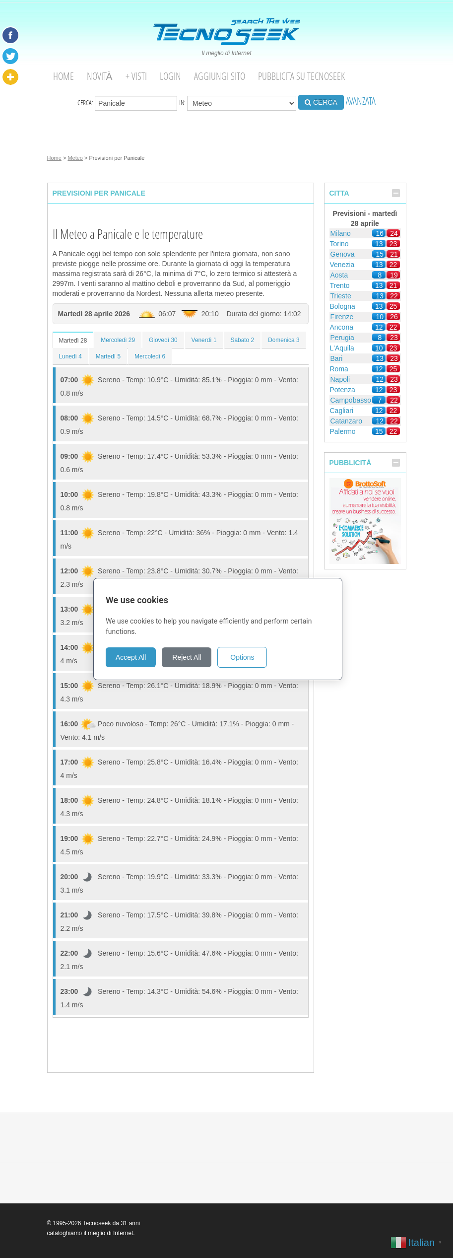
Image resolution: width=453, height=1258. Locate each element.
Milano (340, 233)
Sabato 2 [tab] (243, 340)
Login (170, 76)
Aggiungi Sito (219, 76)
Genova (342, 254)
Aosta (339, 275)
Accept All (140, 657)
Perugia (342, 338)
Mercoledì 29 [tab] (118, 340)
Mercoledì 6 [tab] (149, 356)
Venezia (342, 265)
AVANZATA (361, 101)
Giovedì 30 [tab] (163, 340)
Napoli (340, 379)
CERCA (321, 102)
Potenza (342, 390)
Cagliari (341, 411)
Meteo (75, 158)
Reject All (195, 657)
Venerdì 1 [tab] (204, 340)
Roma (339, 369)
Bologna (342, 306)
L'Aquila (342, 348)
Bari (336, 358)
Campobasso (351, 400)
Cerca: (127, 103)
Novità (100, 76)
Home (63, 76)
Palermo (343, 431)
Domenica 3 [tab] (283, 340)
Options (251, 657)
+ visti (136, 76)
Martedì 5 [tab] (108, 356)
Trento (340, 285)
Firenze (342, 317)
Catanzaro (346, 421)
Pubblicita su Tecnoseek (301, 76)
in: (237, 103)
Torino (339, 244)
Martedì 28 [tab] (73, 340)
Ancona (341, 327)
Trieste (340, 296)
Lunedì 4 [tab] (70, 356)
